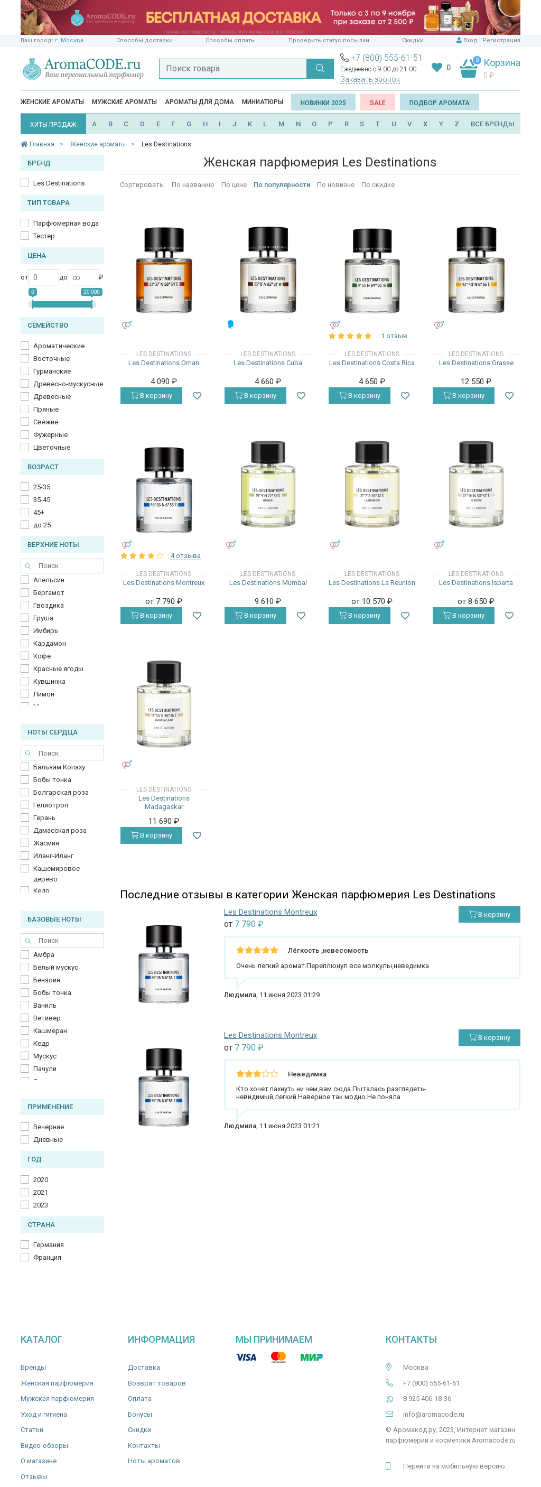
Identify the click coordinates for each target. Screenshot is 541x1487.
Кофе (42, 656)
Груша (43, 618)
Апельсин (48, 580)
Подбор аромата (439, 103)
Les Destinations (59, 183)
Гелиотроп (50, 805)
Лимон (43, 694)
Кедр (41, 891)
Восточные (51, 359)
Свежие (45, 422)
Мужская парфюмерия (57, 1398)
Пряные (46, 409)
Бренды (33, 1367)
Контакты (144, 1445)
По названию (193, 185)
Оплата (140, 1398)
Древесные (52, 397)
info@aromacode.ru (433, 1414)
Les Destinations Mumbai (268, 583)
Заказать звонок (370, 79)
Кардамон (49, 643)
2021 (40, 1192)
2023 (40, 1205)
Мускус (45, 1056)
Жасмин (46, 843)
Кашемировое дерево (56, 874)
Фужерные (50, 435)
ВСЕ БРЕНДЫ (493, 124)
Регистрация (501, 40)
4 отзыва (186, 556)
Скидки (413, 40)
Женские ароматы (52, 102)
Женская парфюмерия (57, 1383)
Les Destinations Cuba (268, 363)
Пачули (45, 1069)
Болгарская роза (61, 792)
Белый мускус (55, 967)
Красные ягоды (58, 669)
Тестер (44, 236)
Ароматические (59, 346)
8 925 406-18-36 (427, 1398)
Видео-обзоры (44, 1445)
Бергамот (48, 593)
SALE (378, 103)
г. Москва (69, 40)
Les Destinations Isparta (476, 583)
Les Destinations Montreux (163, 583)
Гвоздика (48, 605)
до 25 (42, 525)
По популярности (282, 185)
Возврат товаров (157, 1383)
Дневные (48, 1140)
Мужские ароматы (124, 102)
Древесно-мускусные (68, 384)
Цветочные (51, 447)
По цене (234, 185)
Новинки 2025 (323, 103)
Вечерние (48, 1127)
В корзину (151, 395)
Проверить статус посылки (328, 40)
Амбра (43, 955)
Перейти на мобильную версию (454, 1466)
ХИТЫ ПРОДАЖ (53, 124)
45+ (38, 512)
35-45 (41, 500)
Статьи (32, 1430)
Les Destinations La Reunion (372, 583)
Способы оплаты (231, 40)
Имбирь (45, 631)
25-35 (41, 487)
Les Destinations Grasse (476, 363)
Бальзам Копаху (59, 767)
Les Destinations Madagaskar (164, 802)
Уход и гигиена (44, 1414)
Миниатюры (262, 102)
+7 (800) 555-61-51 (387, 58)
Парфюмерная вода (66, 223)
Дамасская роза (60, 830)
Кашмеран (50, 1031)
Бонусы (140, 1414)
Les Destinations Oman (163, 363)
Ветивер (47, 1018)
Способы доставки (144, 40)
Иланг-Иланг (53, 856)
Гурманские (52, 371)
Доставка (144, 1367)
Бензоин (46, 980)
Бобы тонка (52, 780)
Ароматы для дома (199, 102)
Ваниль (45, 1005)
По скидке (378, 185)
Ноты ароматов (154, 1461)
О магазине (39, 1461)
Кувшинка (49, 681)
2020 (40, 1180)
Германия (48, 1245)
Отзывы (34, 1477)
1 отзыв (394, 336)
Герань (44, 818)
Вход (470, 40)
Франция (47, 1257)
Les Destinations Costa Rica (372, 363)
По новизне (336, 185)
